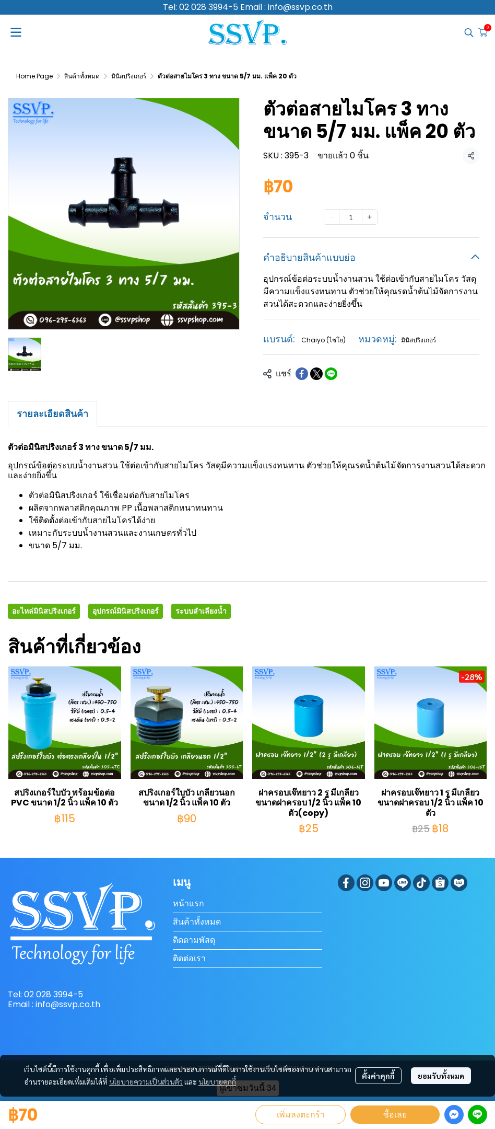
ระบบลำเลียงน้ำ (201, 611)
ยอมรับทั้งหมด (441, 1075)
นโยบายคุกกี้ (217, 1081)
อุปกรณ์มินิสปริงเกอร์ (125, 611)
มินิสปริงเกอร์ (128, 76)
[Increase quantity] (369, 217)
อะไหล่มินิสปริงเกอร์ (44, 611)
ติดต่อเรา (189, 958)
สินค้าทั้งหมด (82, 76)
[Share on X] (316, 373)
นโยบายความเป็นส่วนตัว (146, 1081)
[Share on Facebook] (302, 373)
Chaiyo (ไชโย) (323, 340)
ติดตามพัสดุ (194, 940)
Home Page (34, 76)
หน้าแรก (188, 903)
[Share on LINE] (331, 373)
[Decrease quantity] (331, 217)
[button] (469, 32)
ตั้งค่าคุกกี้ (378, 1075)
